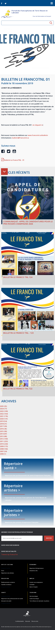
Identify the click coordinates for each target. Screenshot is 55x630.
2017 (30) (3, 426)
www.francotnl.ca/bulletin (38, 135)
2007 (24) (3, 451)
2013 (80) (3, 436)
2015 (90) (3, 431)
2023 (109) (4, 411)
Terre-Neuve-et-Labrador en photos (39, 601)
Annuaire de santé (6, 601)
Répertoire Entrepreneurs (37, 568)
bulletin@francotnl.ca (20, 138)
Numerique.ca (48, 626)
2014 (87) (3, 434)
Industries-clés (34, 570)
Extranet (27, 621)
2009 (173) (4, 446)
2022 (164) (4, 414)
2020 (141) (4, 419)
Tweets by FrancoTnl (9, 554)
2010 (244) (4, 444)
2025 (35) (3, 406)
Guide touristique (34, 598)
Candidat (32, 584)
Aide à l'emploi (34, 587)
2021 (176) (4, 416)
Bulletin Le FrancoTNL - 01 (12, 160)
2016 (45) (3, 429)
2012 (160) (4, 439)
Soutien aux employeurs (36, 582)
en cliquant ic (38, 125)
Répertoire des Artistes (7, 573)
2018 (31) (3, 424)
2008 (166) (4, 449)
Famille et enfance (6, 584)
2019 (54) (3, 421)
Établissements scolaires (8, 582)
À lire (2, 570)
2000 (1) (3, 454)
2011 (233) (4, 441)
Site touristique (34, 596)
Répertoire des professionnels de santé (12, 598)
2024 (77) (3, 409)
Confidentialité (19, 621)
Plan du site (35, 621)
